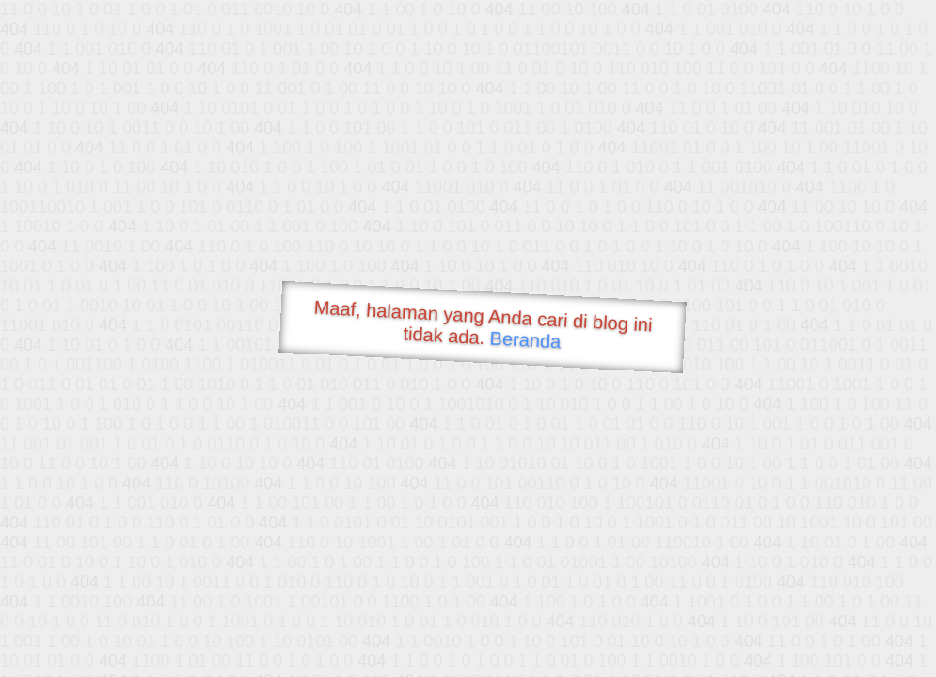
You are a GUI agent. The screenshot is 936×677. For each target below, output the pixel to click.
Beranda (525, 339)
